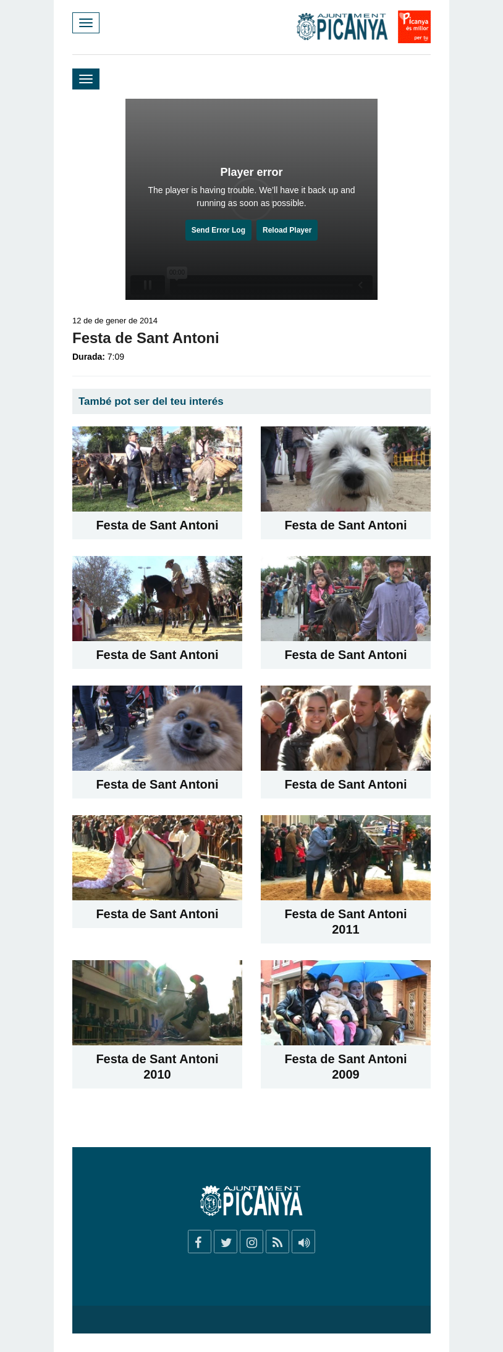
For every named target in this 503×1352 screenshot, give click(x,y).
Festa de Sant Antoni (157, 525)
